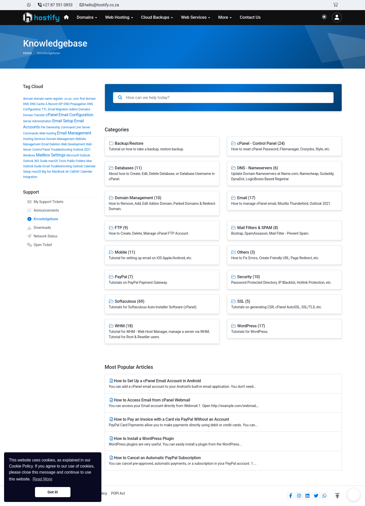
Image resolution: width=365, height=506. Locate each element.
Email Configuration (76, 114)
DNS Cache (37, 104)
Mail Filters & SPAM (284, 230)
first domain (88, 98)
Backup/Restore (162, 146)
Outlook (78, 166)
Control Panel (41, 149)
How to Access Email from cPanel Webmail (223, 403)
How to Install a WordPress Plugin (223, 441)
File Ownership (50, 127)
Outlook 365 (31, 161)
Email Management (74, 133)
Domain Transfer (34, 115)
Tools (62, 161)
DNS (26, 104)
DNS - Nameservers (284, 174)
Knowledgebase (42, 219)
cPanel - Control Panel (284, 146)
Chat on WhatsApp (353, 494)
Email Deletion (50, 144)
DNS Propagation (75, 104)
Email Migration (58, 109)
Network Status (42, 236)
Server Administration (37, 121)
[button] (337, 496)
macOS (53, 161)
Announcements (43, 210)
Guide (43, 161)
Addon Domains (79, 109)
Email (284, 200)
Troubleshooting (61, 149)
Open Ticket (39, 245)
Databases (162, 174)
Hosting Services (34, 139)
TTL (44, 109)
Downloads (39, 228)
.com (75, 98)
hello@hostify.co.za (99, 5)
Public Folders (76, 161)
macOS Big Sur (41, 171)
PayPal (162, 279)
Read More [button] (42, 479)
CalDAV (75, 171)
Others (284, 255)
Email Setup (62, 120)
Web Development (73, 144)
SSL (284, 304)
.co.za (67, 98)
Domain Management (60, 139)
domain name (43, 98)
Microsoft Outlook (78, 155)
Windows (29, 155)
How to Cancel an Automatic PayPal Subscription (223, 460)
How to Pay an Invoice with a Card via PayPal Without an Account (223, 422)
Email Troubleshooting (57, 166)
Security (284, 279)
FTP (162, 230)
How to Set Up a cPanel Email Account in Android (223, 383)
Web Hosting (47, 133)
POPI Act (118, 493)
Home (27, 53)
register (58, 98)
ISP (60, 104)
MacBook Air (60, 171)
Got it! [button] (52, 492)
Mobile (162, 255)
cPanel (52, 114)
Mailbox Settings (50, 155)
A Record (51, 104)
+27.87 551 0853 (55, 5)
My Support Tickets (45, 202)
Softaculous (162, 304)
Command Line (71, 127)
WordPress (284, 328)
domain (28, 98)
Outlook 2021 (82, 149)
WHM (162, 331)
